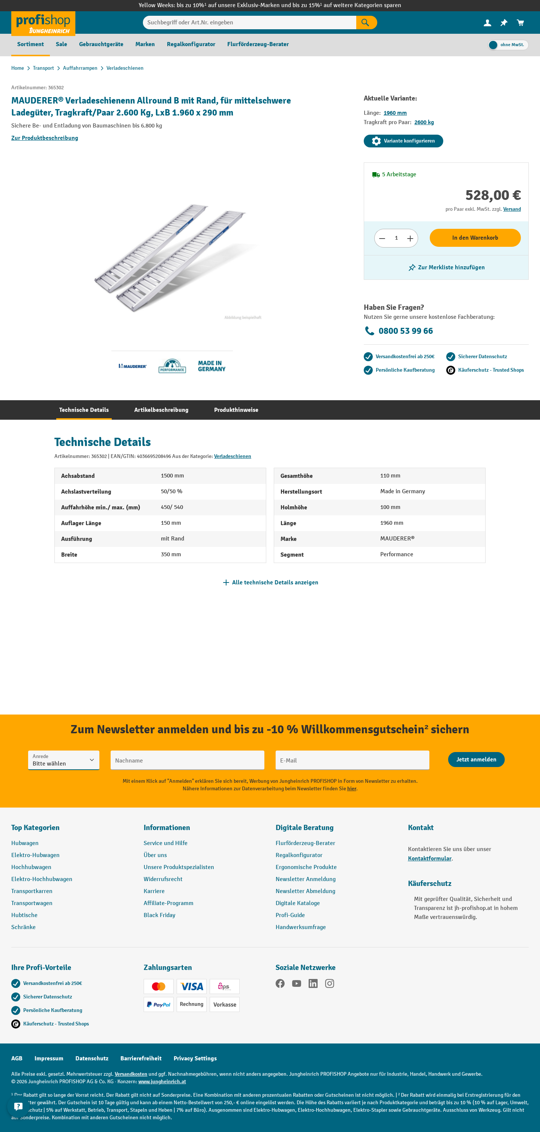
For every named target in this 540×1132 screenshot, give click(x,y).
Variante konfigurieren (403, 141)
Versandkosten (131, 1074)
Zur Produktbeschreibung (44, 138)
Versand (512, 209)
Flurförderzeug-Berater (305, 843)
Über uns (155, 855)
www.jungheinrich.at (162, 1081)
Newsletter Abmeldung (305, 891)
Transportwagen (31, 903)
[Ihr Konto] (487, 23)
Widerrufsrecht (163, 879)
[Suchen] (366, 22)
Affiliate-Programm (169, 903)
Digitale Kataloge (298, 903)
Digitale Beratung (305, 827)
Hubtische (24, 915)
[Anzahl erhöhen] (410, 238)
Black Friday (159, 915)
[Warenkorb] (520, 23)
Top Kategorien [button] (35, 827)
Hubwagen (25, 843)
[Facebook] (280, 985)
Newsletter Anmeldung (306, 879)
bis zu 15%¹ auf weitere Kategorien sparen (346, 5)
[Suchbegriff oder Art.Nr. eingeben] (249, 22)
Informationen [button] (167, 827)
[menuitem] (487, 23)
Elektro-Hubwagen (35, 855)
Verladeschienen (232, 456)
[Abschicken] (476, 759)
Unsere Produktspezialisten (179, 867)
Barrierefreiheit (141, 1058)
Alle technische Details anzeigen (275, 582)
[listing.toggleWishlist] (446, 267)
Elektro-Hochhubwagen (41, 879)
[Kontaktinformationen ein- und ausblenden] (19, 1113)
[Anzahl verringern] (382, 238)
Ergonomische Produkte (306, 867)
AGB (16, 1058)
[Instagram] (329, 985)
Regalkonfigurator (299, 855)
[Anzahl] (396, 238)
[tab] (84, 410)
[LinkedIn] (313, 985)
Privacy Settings (195, 1058)
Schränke (23, 927)
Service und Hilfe (166, 843)
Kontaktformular (430, 858)
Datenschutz (91, 1058)
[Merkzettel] (504, 23)
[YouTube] (296, 985)
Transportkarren (31, 891)
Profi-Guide (290, 915)
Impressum (48, 1058)
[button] (336, 831)
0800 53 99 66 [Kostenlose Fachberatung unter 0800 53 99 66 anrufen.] (398, 331)
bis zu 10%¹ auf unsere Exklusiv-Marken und (234, 5)
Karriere (154, 891)
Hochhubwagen (31, 867)
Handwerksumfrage (301, 927)
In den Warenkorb (475, 238)
